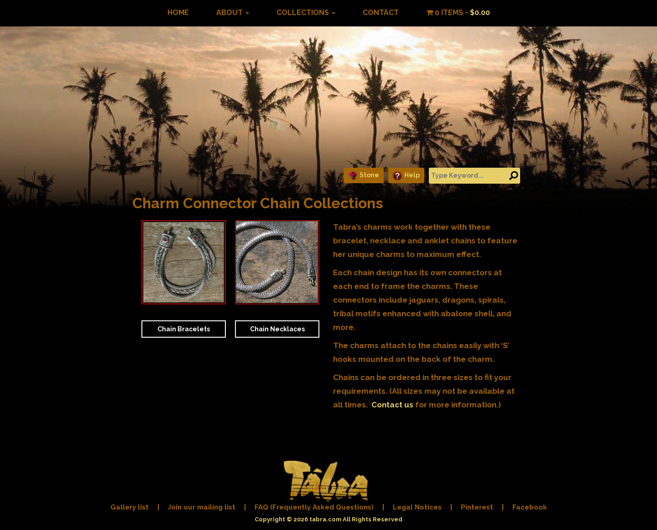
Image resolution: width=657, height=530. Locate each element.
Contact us (392, 404)
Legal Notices (417, 507)
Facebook (529, 507)
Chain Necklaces (277, 329)
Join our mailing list (201, 507)
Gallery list (129, 507)
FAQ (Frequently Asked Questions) (314, 507)
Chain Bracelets (183, 329)
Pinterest (477, 507)
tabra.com (325, 519)
